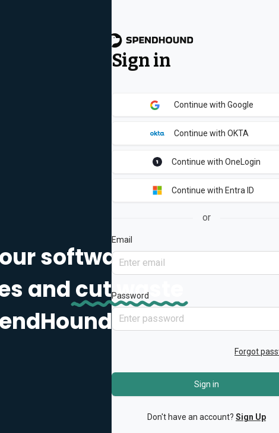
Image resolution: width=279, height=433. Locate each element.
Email (122, 239)
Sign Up (251, 417)
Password (130, 295)
